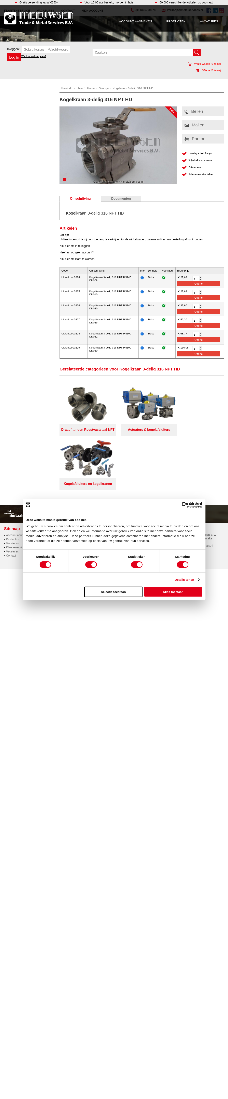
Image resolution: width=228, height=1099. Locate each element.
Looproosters (87, 493)
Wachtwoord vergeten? (33, 56)
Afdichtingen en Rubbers (94, 481)
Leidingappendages (91, 489)
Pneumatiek (47, 497)
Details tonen (184, 579)
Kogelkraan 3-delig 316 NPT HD (133, 88)
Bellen (194, 111)
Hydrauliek (125, 489)
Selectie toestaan (113, 592)
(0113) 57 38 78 (190, 488)
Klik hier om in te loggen (74, 246)
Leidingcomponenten (53, 493)
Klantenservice (15, 493)
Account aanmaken (135, 21)
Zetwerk (123, 497)
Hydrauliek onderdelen (54, 489)
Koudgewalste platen (131, 493)
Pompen (84, 497)
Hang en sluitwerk (90, 485)
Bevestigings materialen (55, 485)
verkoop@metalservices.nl (196, 491)
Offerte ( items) (208, 70)
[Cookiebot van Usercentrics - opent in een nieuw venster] (184, 505)
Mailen (194, 125)
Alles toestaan (173, 592)
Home (91, 88)
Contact (11, 501)
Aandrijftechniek (50, 481)
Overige (104, 88)
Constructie (125, 481)
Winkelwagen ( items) (204, 63)
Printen (195, 138)
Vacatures (209, 21)
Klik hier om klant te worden (76, 259)
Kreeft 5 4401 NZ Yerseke (196, 484)
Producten (176, 21)
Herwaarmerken (128, 485)
